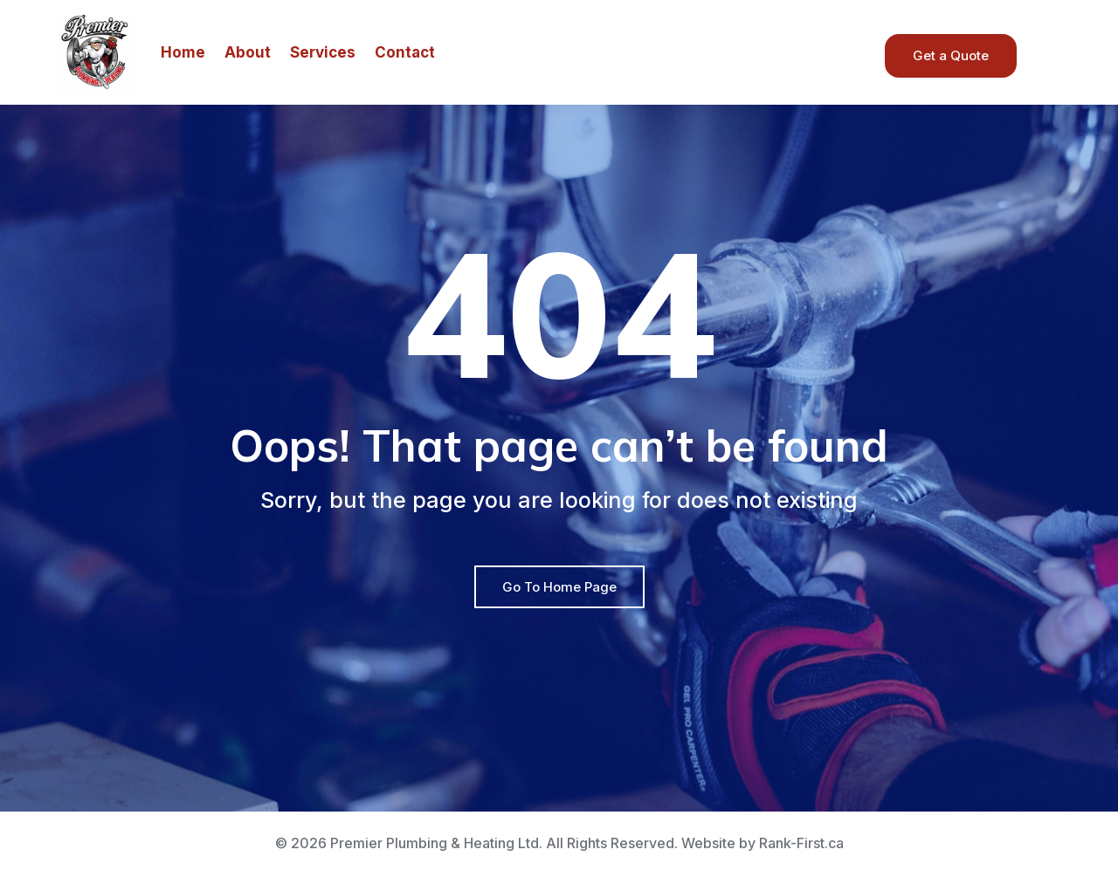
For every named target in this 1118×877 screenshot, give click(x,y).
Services (322, 52)
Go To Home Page (559, 587)
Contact (405, 52)
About (247, 52)
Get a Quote (951, 55)
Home (183, 52)
